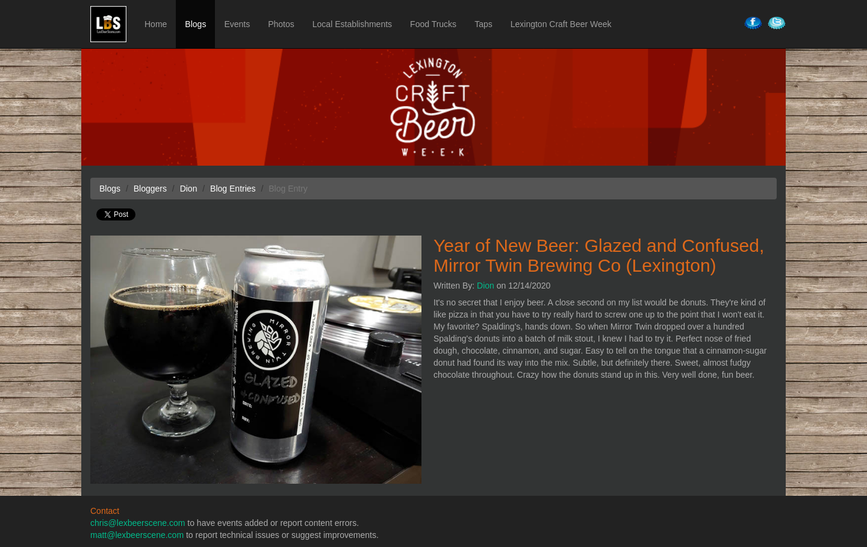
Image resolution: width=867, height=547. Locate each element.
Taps (483, 24)
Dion (485, 285)
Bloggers (150, 188)
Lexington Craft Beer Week (561, 24)
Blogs (195, 24)
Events (237, 24)
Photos (281, 24)
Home (155, 24)
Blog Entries (232, 188)
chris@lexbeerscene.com (137, 523)
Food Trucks (433, 24)
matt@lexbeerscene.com (137, 535)
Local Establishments (352, 24)
